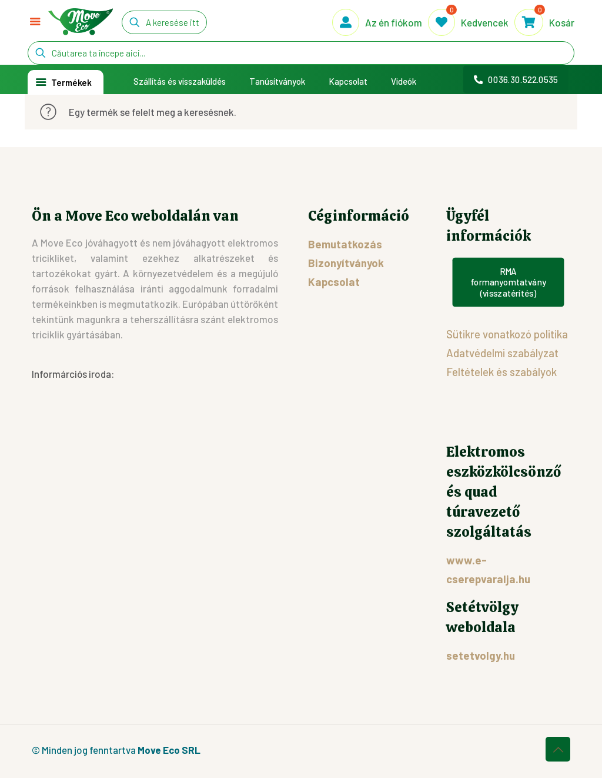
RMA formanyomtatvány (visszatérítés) (508, 282)
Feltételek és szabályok (501, 371)
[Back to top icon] (558, 749)
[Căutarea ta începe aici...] (301, 53)
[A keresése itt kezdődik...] (164, 22)
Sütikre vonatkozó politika (507, 334)
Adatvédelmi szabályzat (502, 353)
